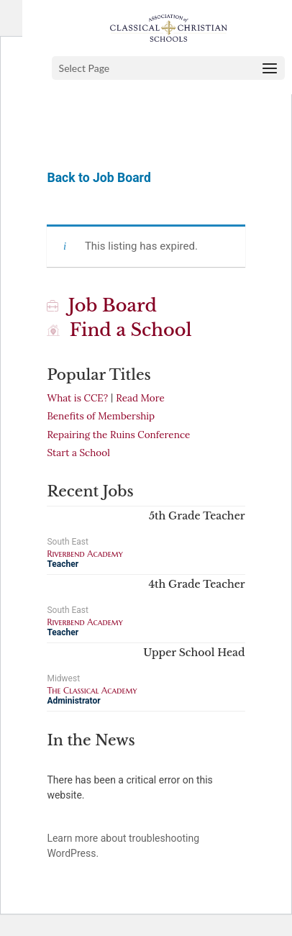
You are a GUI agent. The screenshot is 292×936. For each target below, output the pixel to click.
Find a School (119, 329)
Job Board (102, 305)
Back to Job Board (98, 178)
